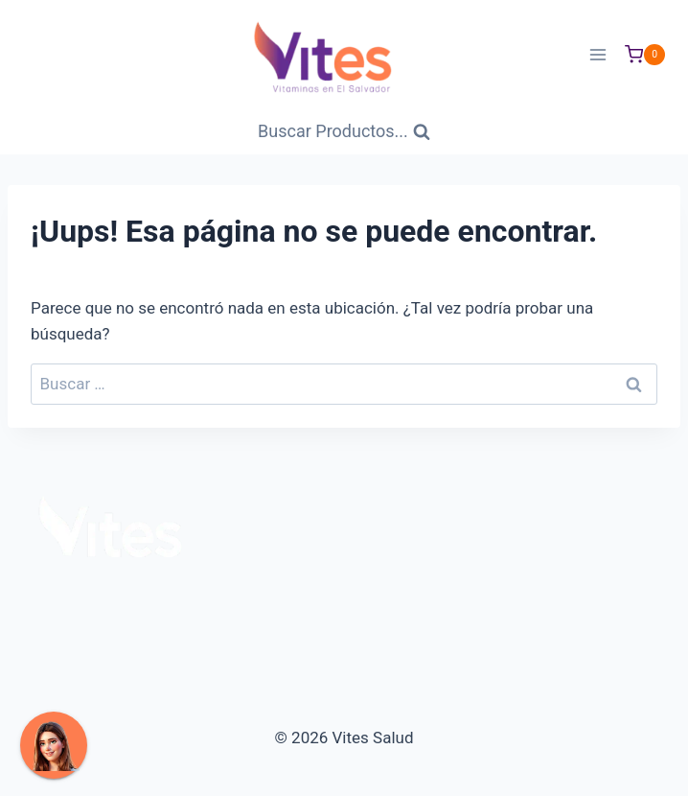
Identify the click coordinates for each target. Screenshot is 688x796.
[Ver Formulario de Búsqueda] (344, 131)
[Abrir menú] (597, 54)
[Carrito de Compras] (645, 54)
